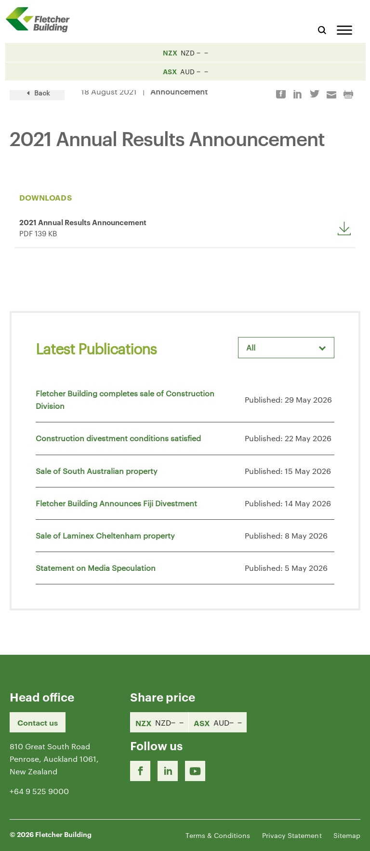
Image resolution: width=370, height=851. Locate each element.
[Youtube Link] (195, 771)
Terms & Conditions (217, 835)
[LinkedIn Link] (168, 771)
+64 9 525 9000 (39, 791)
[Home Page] (41, 19)
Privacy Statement (292, 835)
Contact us (37, 722)
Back (37, 92)
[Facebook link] (140, 771)
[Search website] (322, 28)
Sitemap (346, 835)
